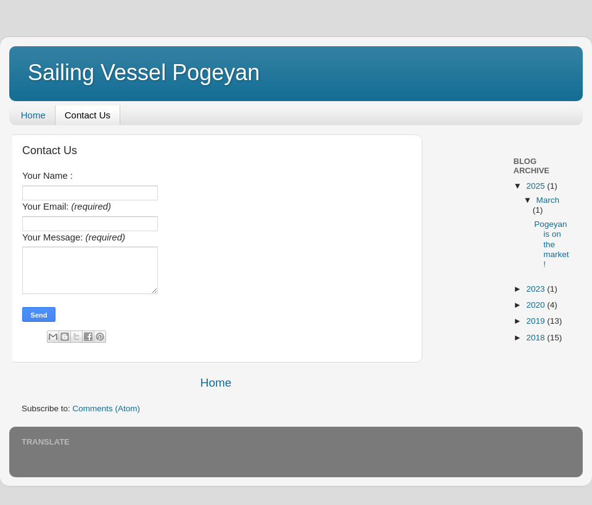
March (548, 200)
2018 (536, 337)
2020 (536, 305)
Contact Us (87, 115)
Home (33, 115)
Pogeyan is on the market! (551, 244)
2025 (536, 186)
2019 (536, 321)
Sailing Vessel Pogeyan (144, 72)
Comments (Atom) (107, 408)
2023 (536, 289)
